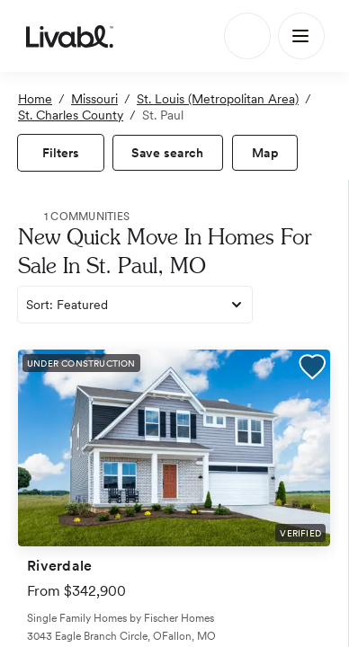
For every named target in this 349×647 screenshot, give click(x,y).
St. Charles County (70, 115)
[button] (312, 369)
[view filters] (60, 153)
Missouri (94, 99)
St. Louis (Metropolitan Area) (218, 99)
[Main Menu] (301, 35)
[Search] (247, 35)
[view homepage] (69, 36)
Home (35, 99)
